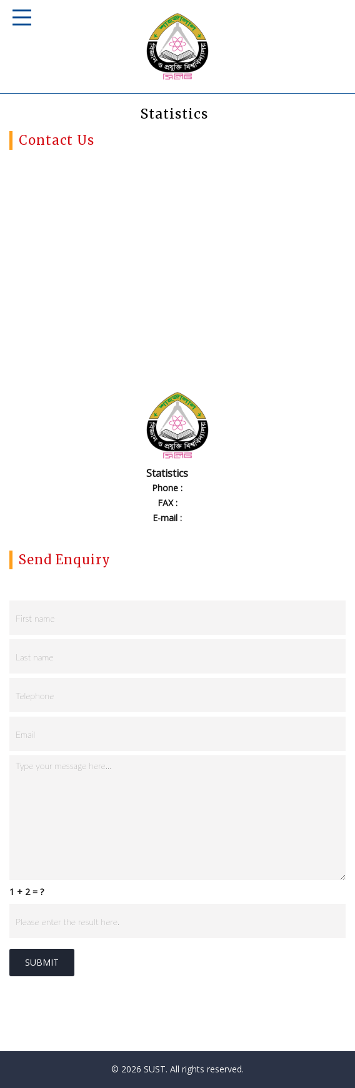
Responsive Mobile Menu (21, 17)
